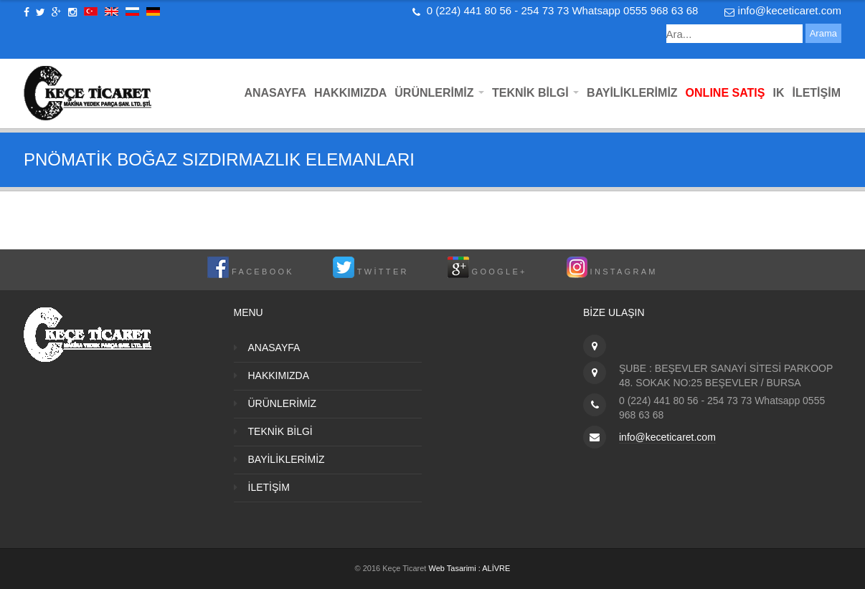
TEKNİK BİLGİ (535, 93)
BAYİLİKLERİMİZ (632, 93)
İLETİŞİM (816, 93)
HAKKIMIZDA (350, 93)
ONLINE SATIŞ (725, 93)
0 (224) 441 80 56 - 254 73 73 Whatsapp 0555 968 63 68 (563, 10)
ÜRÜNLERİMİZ (439, 93)
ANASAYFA (275, 93)
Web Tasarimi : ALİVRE (469, 568)
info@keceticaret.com (789, 10)
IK (778, 93)
